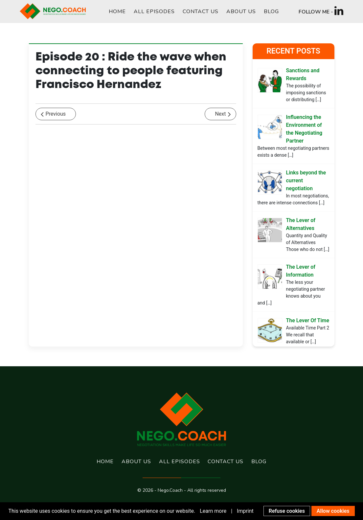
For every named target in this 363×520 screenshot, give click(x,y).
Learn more (213, 511)
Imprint (245, 511)
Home (117, 11)
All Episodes (154, 11)
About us (241, 11)
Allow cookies (333, 511)
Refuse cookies (287, 511)
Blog (271, 11)
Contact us (200, 11)
